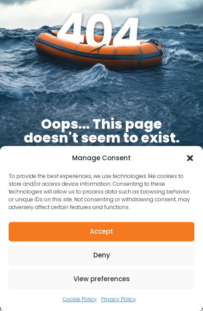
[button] (190, 158)
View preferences (101, 278)
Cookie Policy (80, 299)
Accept (101, 231)
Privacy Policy (118, 299)
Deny (101, 255)
